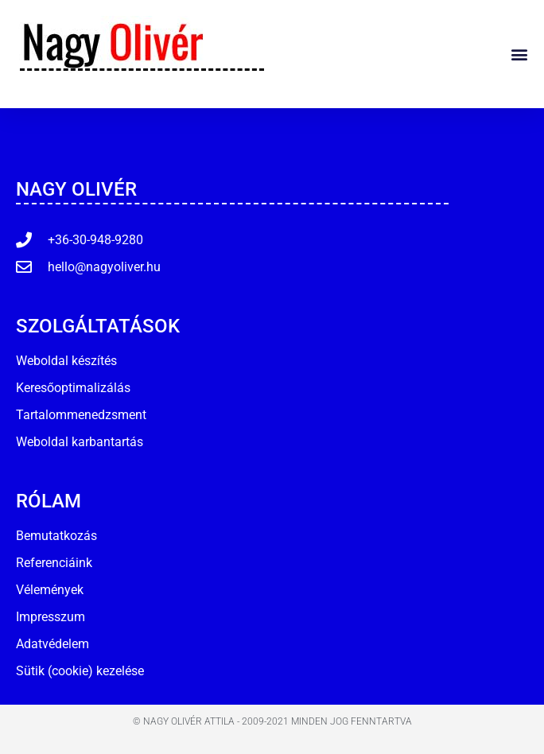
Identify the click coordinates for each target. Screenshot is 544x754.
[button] (519, 54)
